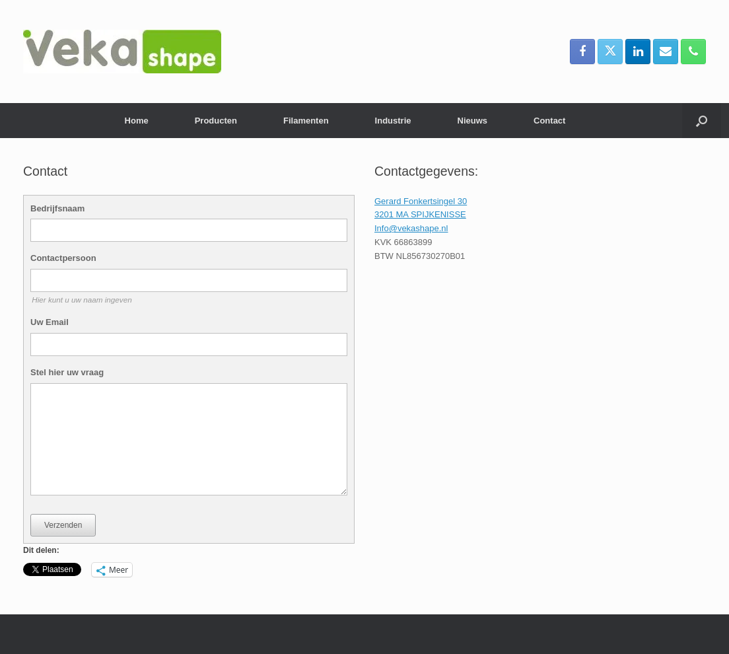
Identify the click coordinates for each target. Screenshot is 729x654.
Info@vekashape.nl (411, 228)
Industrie (393, 121)
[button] (701, 120)
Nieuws (473, 121)
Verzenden (63, 525)
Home (137, 121)
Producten (216, 121)
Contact (549, 121)
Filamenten (306, 121)
